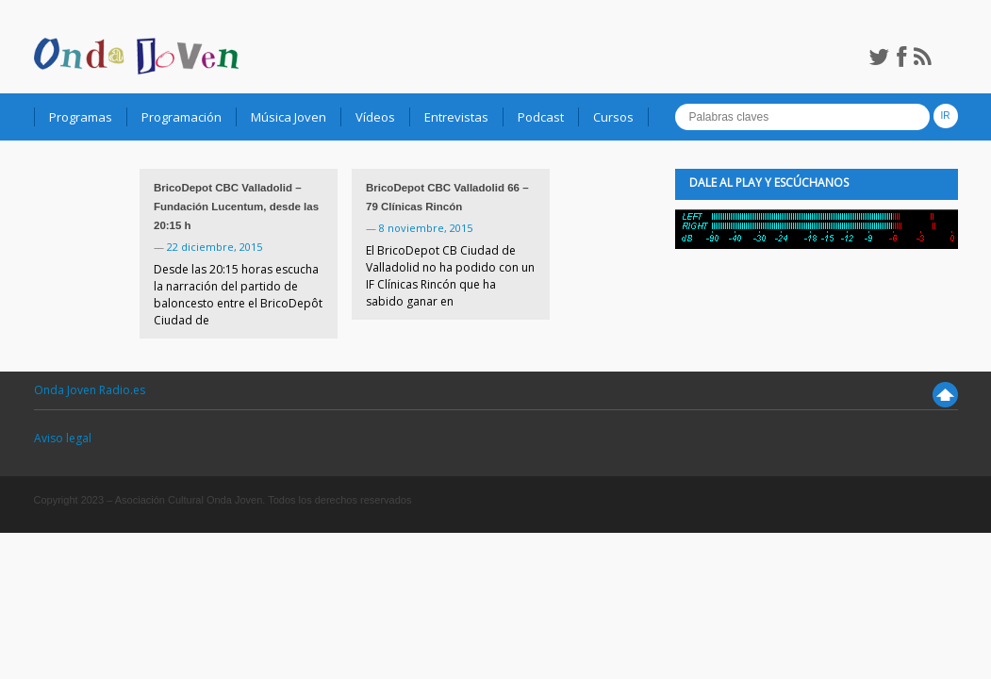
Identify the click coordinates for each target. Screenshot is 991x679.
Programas (80, 116)
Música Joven (288, 116)
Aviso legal (62, 438)
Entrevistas (456, 116)
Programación (181, 116)
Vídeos (375, 116)
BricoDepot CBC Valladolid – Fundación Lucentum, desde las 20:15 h (236, 206)
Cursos (613, 116)
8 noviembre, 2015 (425, 228)
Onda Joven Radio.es (89, 390)
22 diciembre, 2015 (214, 247)
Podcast (541, 116)
